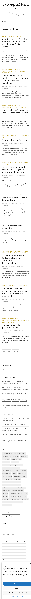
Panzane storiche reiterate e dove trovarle (14, 424)
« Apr (3, 559)
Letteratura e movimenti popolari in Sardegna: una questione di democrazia (14, 170)
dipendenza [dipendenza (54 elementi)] (5, 468)
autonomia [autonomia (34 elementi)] (5, 456)
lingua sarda (19, 251)
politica (4, 36)
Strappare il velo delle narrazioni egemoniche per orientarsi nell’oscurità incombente (14, 292)
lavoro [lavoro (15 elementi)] (24, 476)
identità (11, 69)
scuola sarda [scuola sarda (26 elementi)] (13, 496)
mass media (5, 285)
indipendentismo (7, 135)
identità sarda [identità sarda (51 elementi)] (22, 473)
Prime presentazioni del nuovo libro (13, 227)
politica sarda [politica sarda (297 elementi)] (6, 490)
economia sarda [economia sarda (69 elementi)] (15, 468)
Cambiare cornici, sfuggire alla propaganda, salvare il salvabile (15, 406)
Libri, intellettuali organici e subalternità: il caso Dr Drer (15, 111)
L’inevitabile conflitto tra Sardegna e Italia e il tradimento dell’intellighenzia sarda (13, 259)
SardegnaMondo (15, 7)
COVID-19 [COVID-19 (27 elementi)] (14, 459)
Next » (16, 351)
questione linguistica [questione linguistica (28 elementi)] (17, 490)
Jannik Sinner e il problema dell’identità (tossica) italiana (14, 394)
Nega (17, 588)
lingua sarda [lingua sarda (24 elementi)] (17, 479)
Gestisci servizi (16, 579)
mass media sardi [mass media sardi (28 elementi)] (15, 482)
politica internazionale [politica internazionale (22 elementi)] (8, 488)
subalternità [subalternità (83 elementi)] (5, 502)
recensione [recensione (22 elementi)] (13, 493)
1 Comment (5, 88)
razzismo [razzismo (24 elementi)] (5, 493)
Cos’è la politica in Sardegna (14, 140)
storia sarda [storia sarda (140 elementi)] (24, 499)
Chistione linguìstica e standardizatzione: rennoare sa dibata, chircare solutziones (15, 79)
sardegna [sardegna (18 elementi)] (5, 496)
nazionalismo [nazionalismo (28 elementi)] (16, 485)
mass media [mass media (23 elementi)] (5, 482)
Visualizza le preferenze (17, 593)
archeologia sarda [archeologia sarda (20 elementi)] (7, 453)
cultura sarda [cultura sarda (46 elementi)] (6, 462)
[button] (30, 563)
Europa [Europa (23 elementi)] (17, 470)
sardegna (11, 36)
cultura (4, 69)
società (18, 36)
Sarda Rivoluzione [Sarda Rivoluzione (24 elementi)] (23, 493)
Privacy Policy (20, 596)
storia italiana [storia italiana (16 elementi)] (15, 499)
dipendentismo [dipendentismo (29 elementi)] (18, 465)
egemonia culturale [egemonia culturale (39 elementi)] (7, 470)
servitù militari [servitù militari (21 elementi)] (22, 496)
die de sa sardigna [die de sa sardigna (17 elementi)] (7, 465)
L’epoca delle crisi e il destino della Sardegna (15, 199)
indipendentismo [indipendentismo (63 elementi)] (7, 476)
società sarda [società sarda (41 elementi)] (6, 499)
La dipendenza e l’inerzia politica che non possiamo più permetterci (14, 400)
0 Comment (5, 52)
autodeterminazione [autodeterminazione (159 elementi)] (19, 453)
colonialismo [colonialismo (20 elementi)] (5, 459)
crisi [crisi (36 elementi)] (20, 459)
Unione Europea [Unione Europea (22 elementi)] (7, 505)
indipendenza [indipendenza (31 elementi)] (17, 476)
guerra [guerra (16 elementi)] (14, 473)
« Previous (6, 351)
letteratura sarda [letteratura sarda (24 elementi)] (7, 479)
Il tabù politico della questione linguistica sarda (14, 326)
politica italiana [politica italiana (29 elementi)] (21, 488)
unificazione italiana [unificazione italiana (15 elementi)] (16, 502)
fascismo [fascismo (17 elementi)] (23, 470)
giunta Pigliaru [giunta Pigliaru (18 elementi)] (6, 473)
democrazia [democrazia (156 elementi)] (15, 462)
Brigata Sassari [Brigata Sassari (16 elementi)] (14, 456)
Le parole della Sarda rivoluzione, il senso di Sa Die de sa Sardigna (15, 382)
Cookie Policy (13, 596)
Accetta (17, 583)
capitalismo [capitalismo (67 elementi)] (24, 456)
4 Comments (5, 332)
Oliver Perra (5, 387)
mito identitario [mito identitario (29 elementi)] (6, 485)
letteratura (12, 106)
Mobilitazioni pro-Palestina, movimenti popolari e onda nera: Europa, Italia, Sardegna (15, 43)
